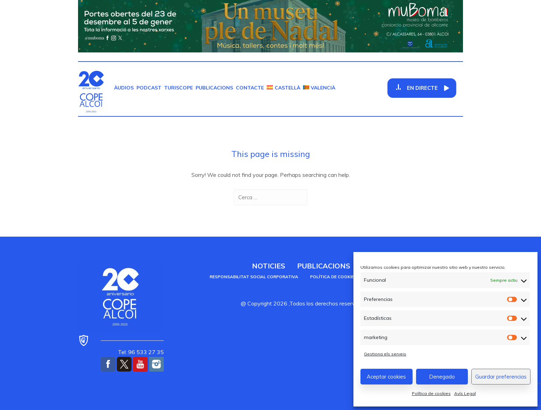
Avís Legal (465, 393)
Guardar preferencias (501, 376)
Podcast (148, 88)
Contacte (250, 88)
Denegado (442, 376)
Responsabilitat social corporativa (254, 276)
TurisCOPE (178, 88)
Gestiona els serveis (385, 354)
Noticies (268, 265)
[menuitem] (283, 88)
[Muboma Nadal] (270, 25)
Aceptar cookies (386, 376)
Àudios (124, 88)
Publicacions (214, 88)
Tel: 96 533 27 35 (141, 351)
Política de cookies (431, 393)
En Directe (422, 88)
